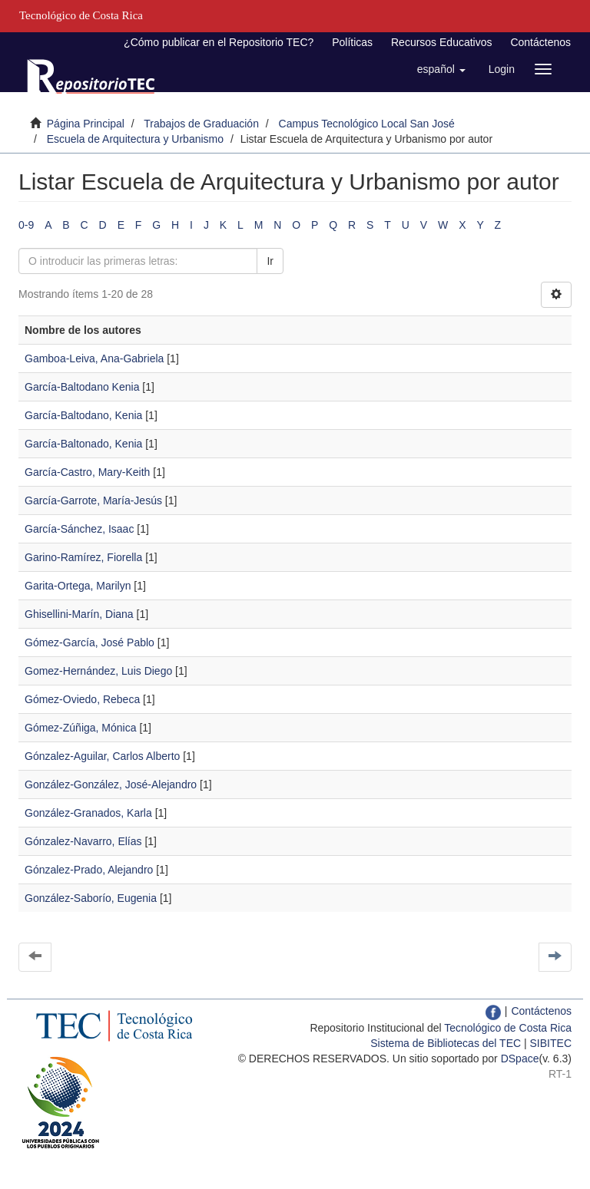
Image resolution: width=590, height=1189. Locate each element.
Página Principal (85, 123)
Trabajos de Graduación (201, 123)
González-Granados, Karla (88, 813)
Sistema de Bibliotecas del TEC (445, 1043)
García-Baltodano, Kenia (83, 415)
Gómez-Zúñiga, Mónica (81, 728)
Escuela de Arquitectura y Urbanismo (135, 139)
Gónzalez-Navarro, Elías (83, 841)
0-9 (26, 225)
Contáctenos (540, 42)
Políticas (352, 42)
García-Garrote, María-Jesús (93, 500)
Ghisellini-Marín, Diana (79, 614)
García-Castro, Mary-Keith (87, 472)
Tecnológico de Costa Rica (508, 1028)
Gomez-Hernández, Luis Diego (98, 671)
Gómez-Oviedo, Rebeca (82, 699)
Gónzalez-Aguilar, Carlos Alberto (102, 756)
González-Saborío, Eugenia (91, 898)
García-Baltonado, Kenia (83, 444)
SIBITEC (551, 1043)
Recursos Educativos (441, 42)
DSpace (520, 1058)
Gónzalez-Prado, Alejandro (89, 870)
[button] (441, 69)
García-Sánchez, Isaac (79, 529)
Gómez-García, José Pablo (89, 642)
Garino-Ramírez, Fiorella (83, 557)
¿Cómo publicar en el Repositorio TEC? (218, 42)
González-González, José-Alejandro (111, 784)
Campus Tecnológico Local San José (367, 123)
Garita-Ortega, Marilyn (78, 586)
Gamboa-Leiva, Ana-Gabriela (94, 358)
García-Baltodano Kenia (82, 387)
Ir (270, 261)
